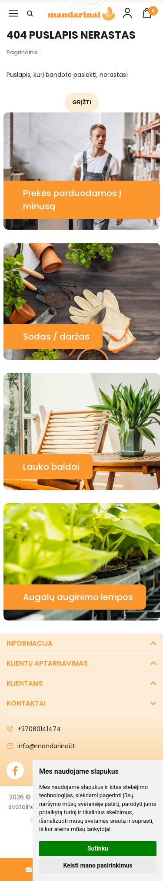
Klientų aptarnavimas (47, 663)
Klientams (25, 683)
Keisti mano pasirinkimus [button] (97, 865)
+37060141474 (34, 729)
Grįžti (81, 102)
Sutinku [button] (97, 848)
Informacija (30, 643)
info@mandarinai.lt (41, 746)
